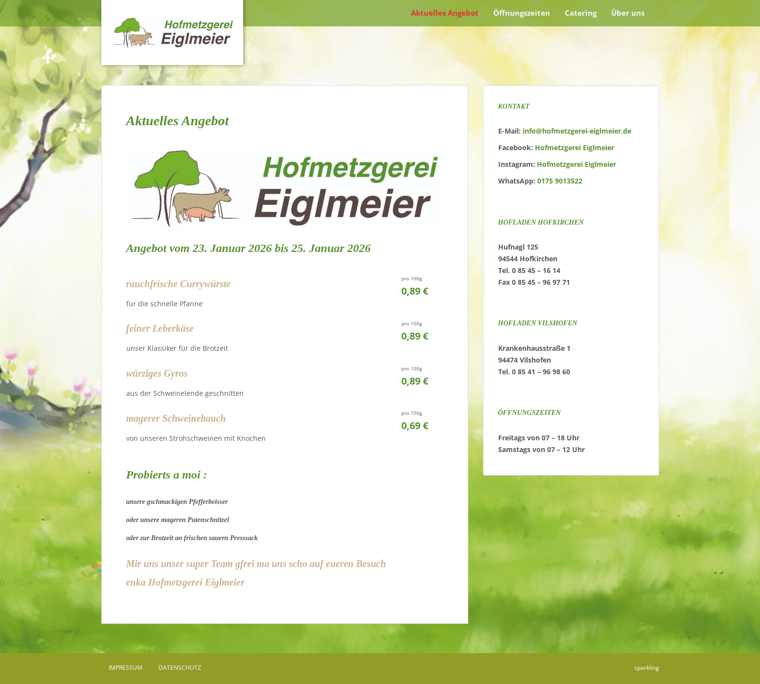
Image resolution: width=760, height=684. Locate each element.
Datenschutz (180, 667)
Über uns (628, 13)
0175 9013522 (559, 180)
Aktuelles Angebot (445, 13)
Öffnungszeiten (521, 13)
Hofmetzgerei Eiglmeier (574, 147)
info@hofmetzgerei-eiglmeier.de (577, 131)
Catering (581, 13)
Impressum (125, 667)
